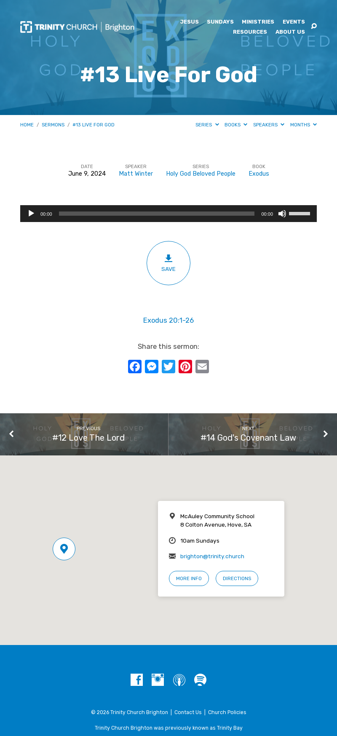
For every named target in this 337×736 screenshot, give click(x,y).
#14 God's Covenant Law (248, 438)
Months (303, 125)
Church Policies (227, 712)
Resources (250, 32)
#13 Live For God (93, 125)
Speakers (268, 125)
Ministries (258, 22)
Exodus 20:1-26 (168, 320)
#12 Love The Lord (88, 438)
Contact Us (188, 712)
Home (27, 125)
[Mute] (282, 213)
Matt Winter (136, 173)
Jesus (189, 22)
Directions (237, 578)
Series (207, 125)
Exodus (259, 173)
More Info (189, 578)
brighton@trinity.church (212, 556)
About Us (290, 32)
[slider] (157, 213)
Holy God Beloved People (200, 173)
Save (168, 263)
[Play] (31, 213)
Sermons (53, 125)
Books (236, 125)
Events (294, 22)
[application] (168, 213)
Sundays (220, 22)
